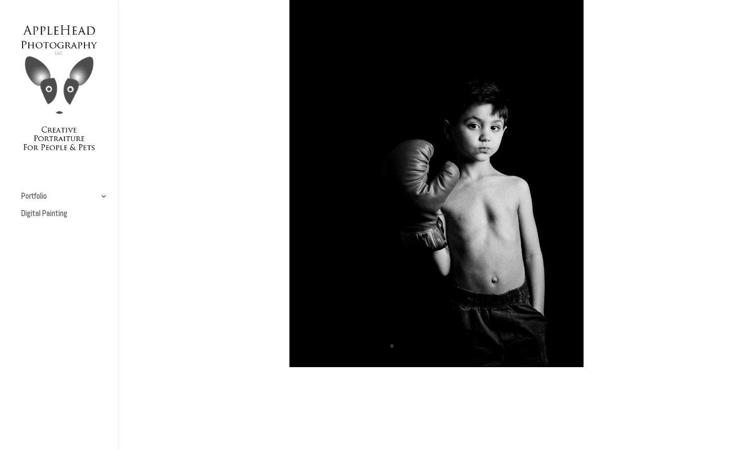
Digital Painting (44, 214)
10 (472, 346)
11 (481, 346)
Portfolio (34, 196)
